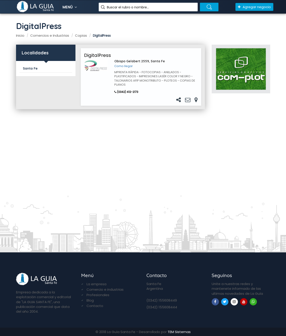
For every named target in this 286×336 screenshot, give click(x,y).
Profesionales (98, 294)
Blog (90, 300)
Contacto (95, 305)
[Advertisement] (241, 171)
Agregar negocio (254, 7)
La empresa (96, 284)
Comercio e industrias (105, 289)
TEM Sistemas (179, 331)
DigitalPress (97, 55)
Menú (70, 7)
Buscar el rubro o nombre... (128, 7)
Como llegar (123, 66)
